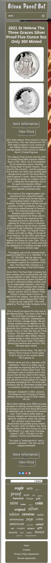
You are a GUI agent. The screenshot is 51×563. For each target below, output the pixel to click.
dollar (27, 495)
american (17, 524)
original (20, 509)
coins (39, 519)
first (22, 533)
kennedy (13, 532)
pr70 (36, 489)
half (33, 495)
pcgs (29, 519)
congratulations (30, 535)
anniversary (17, 519)
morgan (29, 498)
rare (12, 528)
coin (39, 502)
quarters (19, 535)
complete (21, 528)
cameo (29, 532)
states (40, 514)
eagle (19, 488)
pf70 (39, 528)
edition (14, 514)
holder (23, 504)
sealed (31, 505)
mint (14, 502)
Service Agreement (26, 558)
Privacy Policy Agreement (26, 554)
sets (30, 488)
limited (39, 532)
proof (16, 493)
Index (26, 545)
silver (33, 508)
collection (30, 525)
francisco (18, 498)
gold (38, 498)
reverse (28, 514)
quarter (40, 496)
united (39, 524)
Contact (26, 550)
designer (31, 528)
